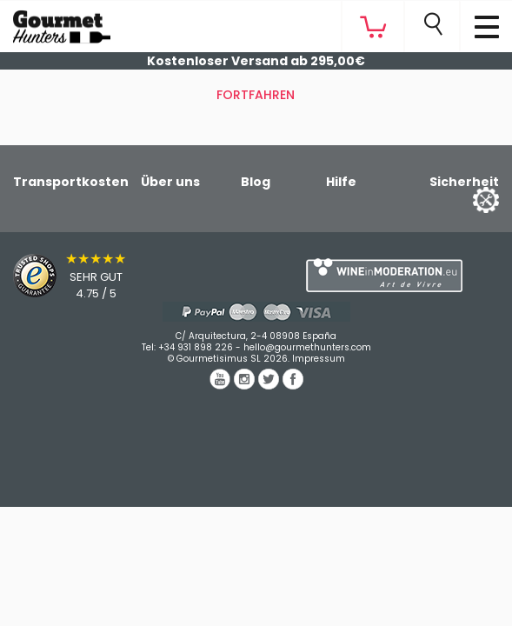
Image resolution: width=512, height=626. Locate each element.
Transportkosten (71, 181)
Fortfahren (255, 94)
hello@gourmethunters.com (307, 347)
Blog (255, 181)
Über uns (170, 181)
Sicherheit (464, 181)
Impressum (318, 358)
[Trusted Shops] (128, 276)
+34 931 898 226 (195, 347)
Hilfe (341, 181)
